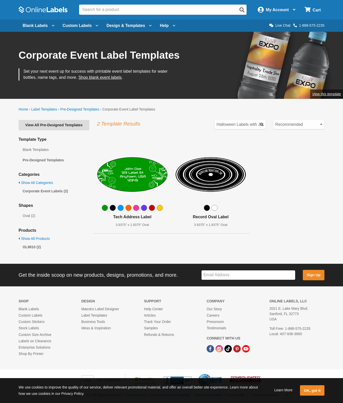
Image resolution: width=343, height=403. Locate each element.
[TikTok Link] (228, 348)
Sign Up (313, 275)
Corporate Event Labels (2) (45, 191)
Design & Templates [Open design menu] (129, 25)
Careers (213, 315)
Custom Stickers (32, 322)
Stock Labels (29, 328)
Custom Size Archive (35, 335)
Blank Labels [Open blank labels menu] (38, 25)
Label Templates (44, 109)
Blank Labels (29, 309)
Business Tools (93, 322)
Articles (150, 315)
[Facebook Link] (211, 348)
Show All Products (34, 239)
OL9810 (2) (32, 247)
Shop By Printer (31, 354)
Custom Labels (30, 315)
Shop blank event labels (100, 77)
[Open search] (242, 9)
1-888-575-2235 (308, 25)
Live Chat (279, 25)
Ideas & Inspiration (96, 328)
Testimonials (216, 328)
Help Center (153, 309)
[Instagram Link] (220, 348)
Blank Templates (36, 150)
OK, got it (312, 391)
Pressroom (215, 322)
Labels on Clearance (35, 341)
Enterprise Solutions (34, 347)
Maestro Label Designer (100, 309)
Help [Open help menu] (167, 25)
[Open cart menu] (312, 10)
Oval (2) (29, 216)
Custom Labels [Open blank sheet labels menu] (80, 25)
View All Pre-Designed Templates (53, 125)
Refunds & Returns (159, 335)
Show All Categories (36, 183)
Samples (151, 328)
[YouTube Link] (246, 348)
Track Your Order (157, 322)
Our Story (214, 309)
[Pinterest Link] (237, 348)
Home (23, 109)
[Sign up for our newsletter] (248, 275)
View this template (326, 94)
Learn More (283, 390)
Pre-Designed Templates (79, 109)
